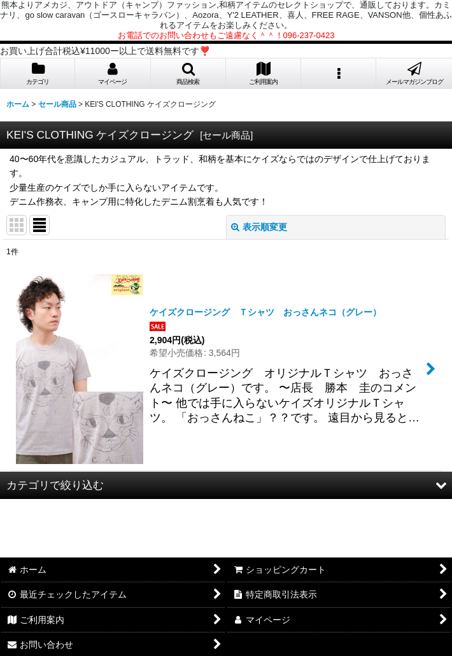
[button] (188, 73)
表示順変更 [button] (259, 227)
